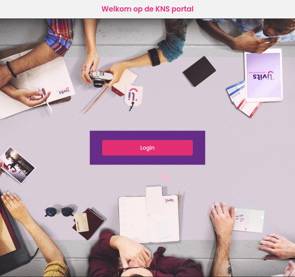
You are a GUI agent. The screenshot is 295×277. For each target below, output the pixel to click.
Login (147, 148)
